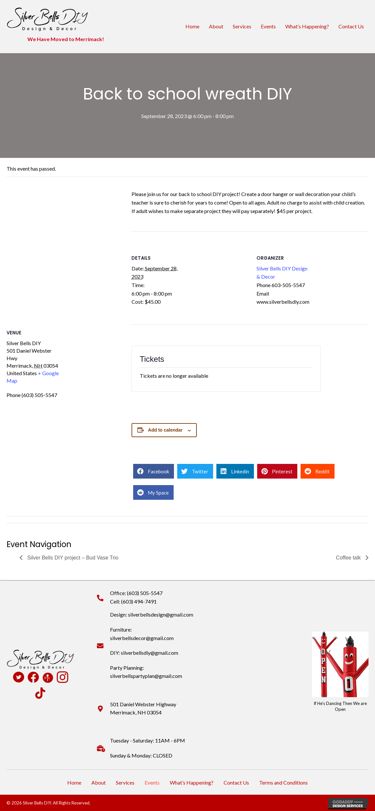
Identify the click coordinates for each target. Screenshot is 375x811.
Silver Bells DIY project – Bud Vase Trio (72, 557)
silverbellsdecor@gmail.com (142, 638)
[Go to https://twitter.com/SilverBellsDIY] (18, 677)
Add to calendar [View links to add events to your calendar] (165, 430)
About (216, 26)
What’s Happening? (307, 26)
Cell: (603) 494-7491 (133, 601)
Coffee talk (349, 557)
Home (192, 26)
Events (268, 26)
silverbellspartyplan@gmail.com (146, 676)
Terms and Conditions (283, 782)
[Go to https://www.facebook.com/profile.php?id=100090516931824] (33, 677)
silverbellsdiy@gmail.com (149, 653)
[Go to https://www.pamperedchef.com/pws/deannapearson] (48, 677)
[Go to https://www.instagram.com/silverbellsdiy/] (62, 677)
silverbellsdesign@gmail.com (160, 614)
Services (242, 26)
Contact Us (351, 26)
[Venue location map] (62, 247)
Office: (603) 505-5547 (136, 593)
